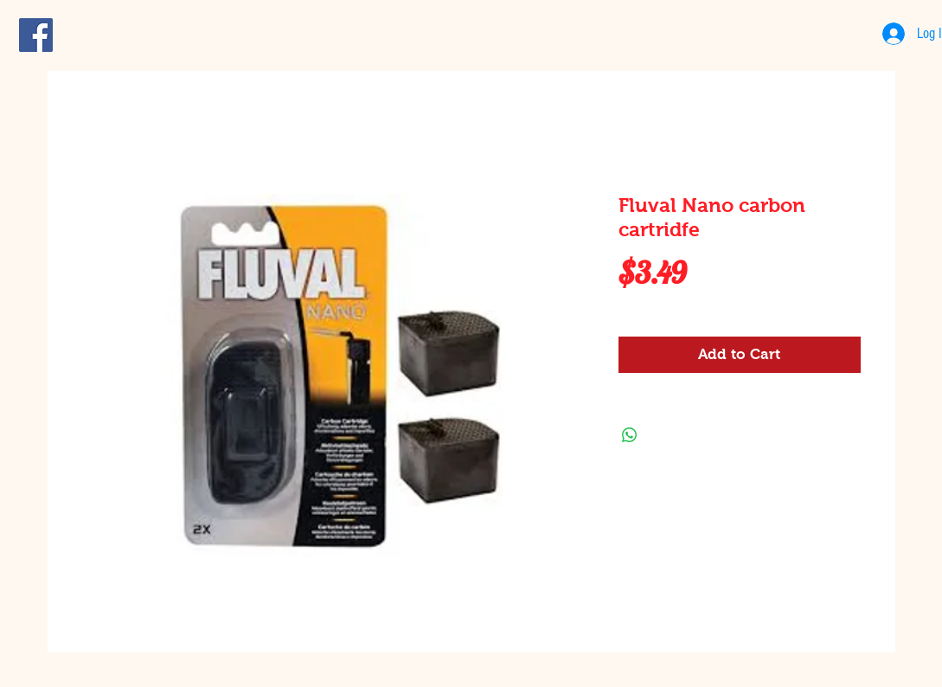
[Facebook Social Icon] (36, 35)
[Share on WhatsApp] (629, 435)
